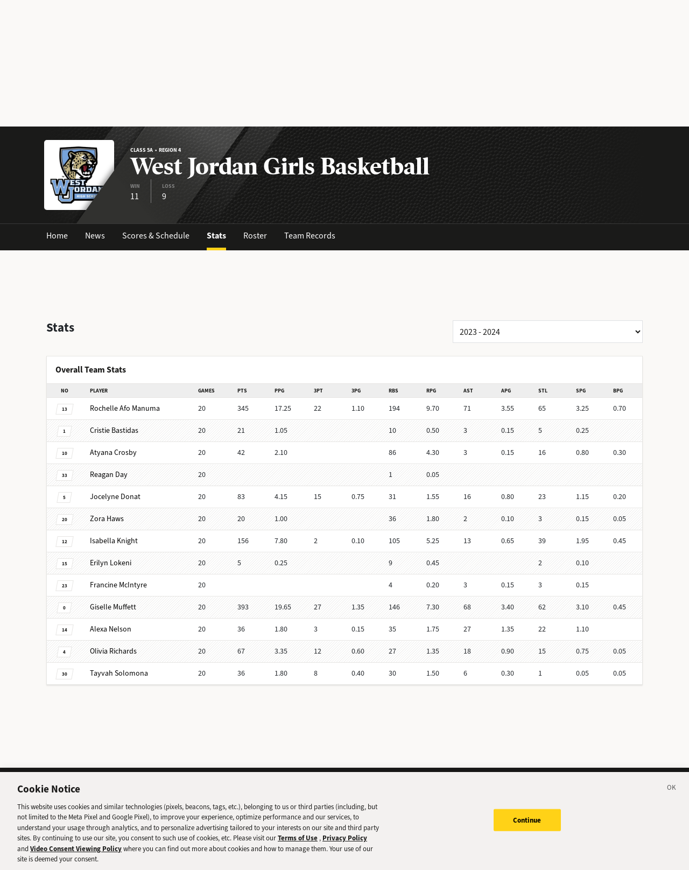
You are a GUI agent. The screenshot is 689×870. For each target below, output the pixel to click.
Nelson (110, 629)
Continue (527, 827)
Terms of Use (298, 846)
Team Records (309, 235)
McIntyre (118, 585)
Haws (107, 519)
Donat (115, 497)
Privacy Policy (344, 846)
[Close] (672, 797)
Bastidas (114, 430)
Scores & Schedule (155, 235)
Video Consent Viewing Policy (76, 856)
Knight (114, 541)
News (95, 235)
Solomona (119, 673)
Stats (216, 235)
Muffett (113, 607)
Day (109, 474)
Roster (255, 235)
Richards (113, 651)
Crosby (113, 452)
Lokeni (110, 563)
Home (57, 235)
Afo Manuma (125, 408)
